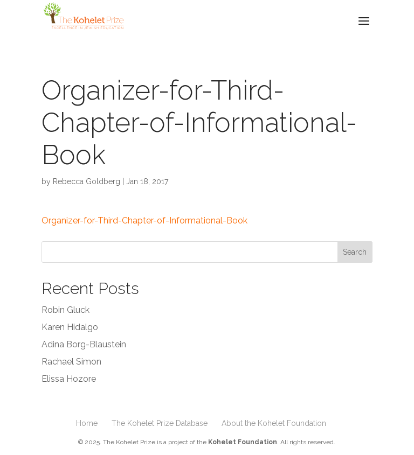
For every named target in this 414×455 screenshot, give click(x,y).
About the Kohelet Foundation (274, 423)
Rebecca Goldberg (86, 181)
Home (87, 423)
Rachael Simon (71, 361)
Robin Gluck (65, 310)
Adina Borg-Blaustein (84, 344)
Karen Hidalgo (70, 327)
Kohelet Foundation (242, 442)
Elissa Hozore (69, 379)
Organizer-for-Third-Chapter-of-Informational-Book (144, 220)
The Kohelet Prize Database (160, 423)
